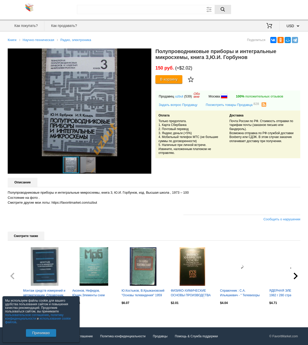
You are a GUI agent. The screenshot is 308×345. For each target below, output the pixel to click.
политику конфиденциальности (34, 316)
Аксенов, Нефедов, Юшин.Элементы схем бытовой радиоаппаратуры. (92, 293)
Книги (12, 40)
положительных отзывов (259, 96)
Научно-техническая (38, 40)
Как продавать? (64, 26)
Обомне (197, 95)
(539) (188, 96)
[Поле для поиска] (154, 9)
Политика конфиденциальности (122, 336)
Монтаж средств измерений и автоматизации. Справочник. (44, 293)
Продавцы (160, 336)
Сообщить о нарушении (281, 219)
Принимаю (41, 333)
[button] (147, 53)
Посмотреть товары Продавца (232, 104)
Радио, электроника (75, 40)
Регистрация (289, 9)
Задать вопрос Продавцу (178, 105)
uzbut (179, 96)
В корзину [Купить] (169, 79)
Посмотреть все (19, 314)
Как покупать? (26, 26)
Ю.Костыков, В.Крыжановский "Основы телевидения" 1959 (143, 293)
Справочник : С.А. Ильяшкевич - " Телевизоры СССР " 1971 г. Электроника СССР (240, 293)
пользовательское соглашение (27, 315)
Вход (270, 9)
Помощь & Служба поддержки (196, 336)
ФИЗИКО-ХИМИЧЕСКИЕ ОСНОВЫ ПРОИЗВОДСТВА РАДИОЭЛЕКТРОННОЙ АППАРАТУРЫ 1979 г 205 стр (192, 293)
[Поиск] (223, 9)
